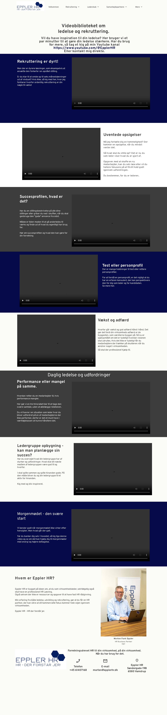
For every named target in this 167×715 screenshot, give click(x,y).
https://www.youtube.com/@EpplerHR (84, 48)
